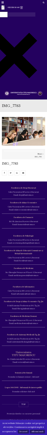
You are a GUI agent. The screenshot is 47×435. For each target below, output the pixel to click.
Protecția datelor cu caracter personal (23, 414)
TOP (23, 404)
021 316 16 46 (15, 7)
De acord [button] (23, 432)
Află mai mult (37, 432)
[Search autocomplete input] (21, 14)
